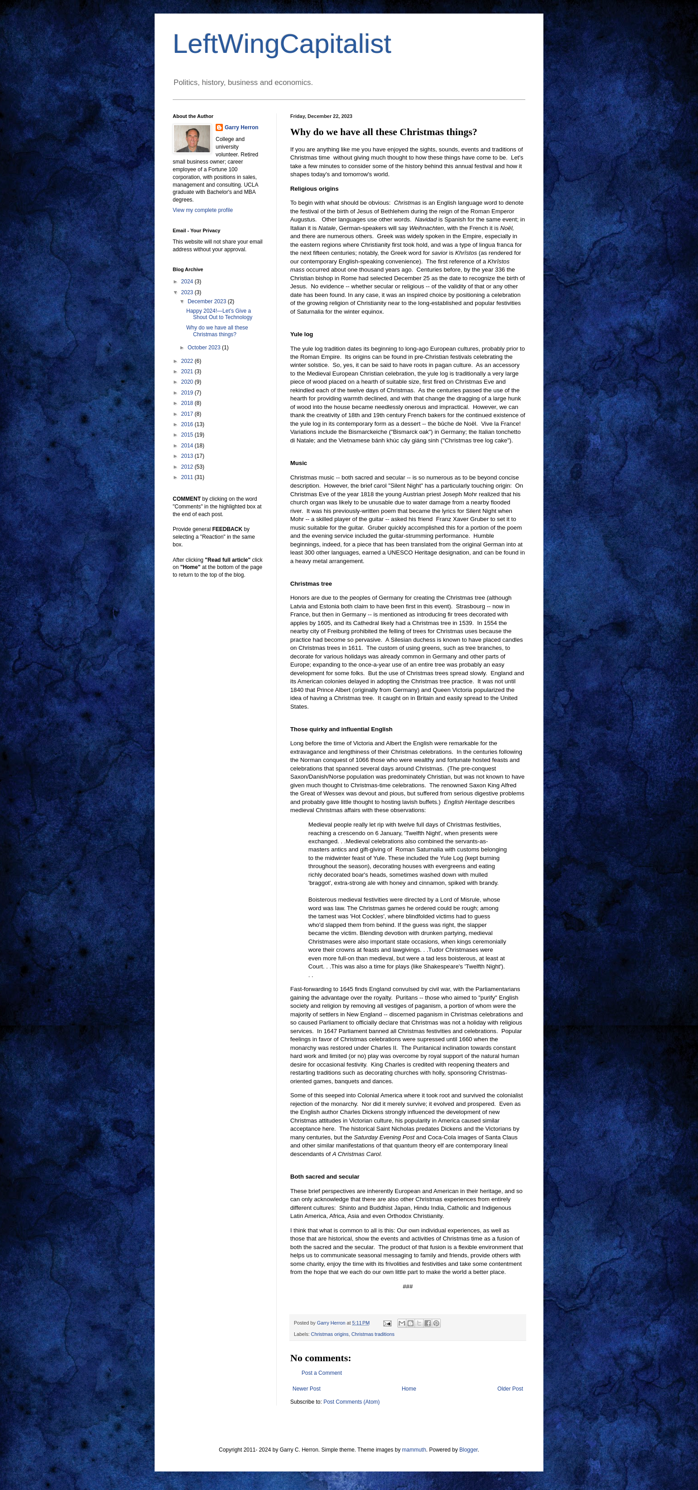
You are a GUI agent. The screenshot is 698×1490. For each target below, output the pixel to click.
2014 (188, 445)
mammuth (414, 1450)
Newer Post (306, 1389)
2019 (188, 393)
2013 (188, 456)
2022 (188, 361)
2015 (188, 435)
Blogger (468, 1450)
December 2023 (208, 301)
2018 (188, 403)
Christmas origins (330, 1334)
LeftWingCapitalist (282, 43)
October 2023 (205, 347)
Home (409, 1389)
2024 (188, 281)
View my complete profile (203, 210)
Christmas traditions (372, 1334)
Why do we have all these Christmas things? (217, 330)
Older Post (510, 1389)
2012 (188, 467)
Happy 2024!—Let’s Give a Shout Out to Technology (219, 314)
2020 (188, 382)
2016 (188, 424)
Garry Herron (242, 127)
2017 (188, 414)
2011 (188, 477)
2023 (188, 292)
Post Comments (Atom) (351, 1402)
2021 (188, 371)
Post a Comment (322, 1373)
